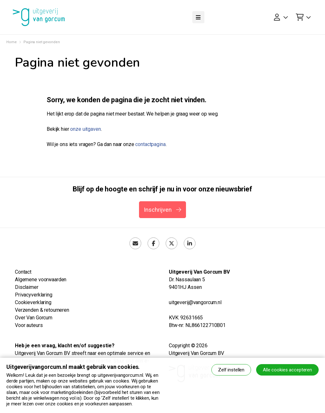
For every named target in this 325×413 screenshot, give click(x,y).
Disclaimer (26, 287)
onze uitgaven (85, 129)
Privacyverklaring (33, 295)
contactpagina (150, 144)
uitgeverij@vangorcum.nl (195, 302)
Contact (23, 272)
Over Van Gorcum (33, 318)
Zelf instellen (231, 370)
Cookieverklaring (33, 302)
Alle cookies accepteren (287, 370)
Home (11, 42)
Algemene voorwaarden (40, 279)
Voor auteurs (29, 325)
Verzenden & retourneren (42, 310)
